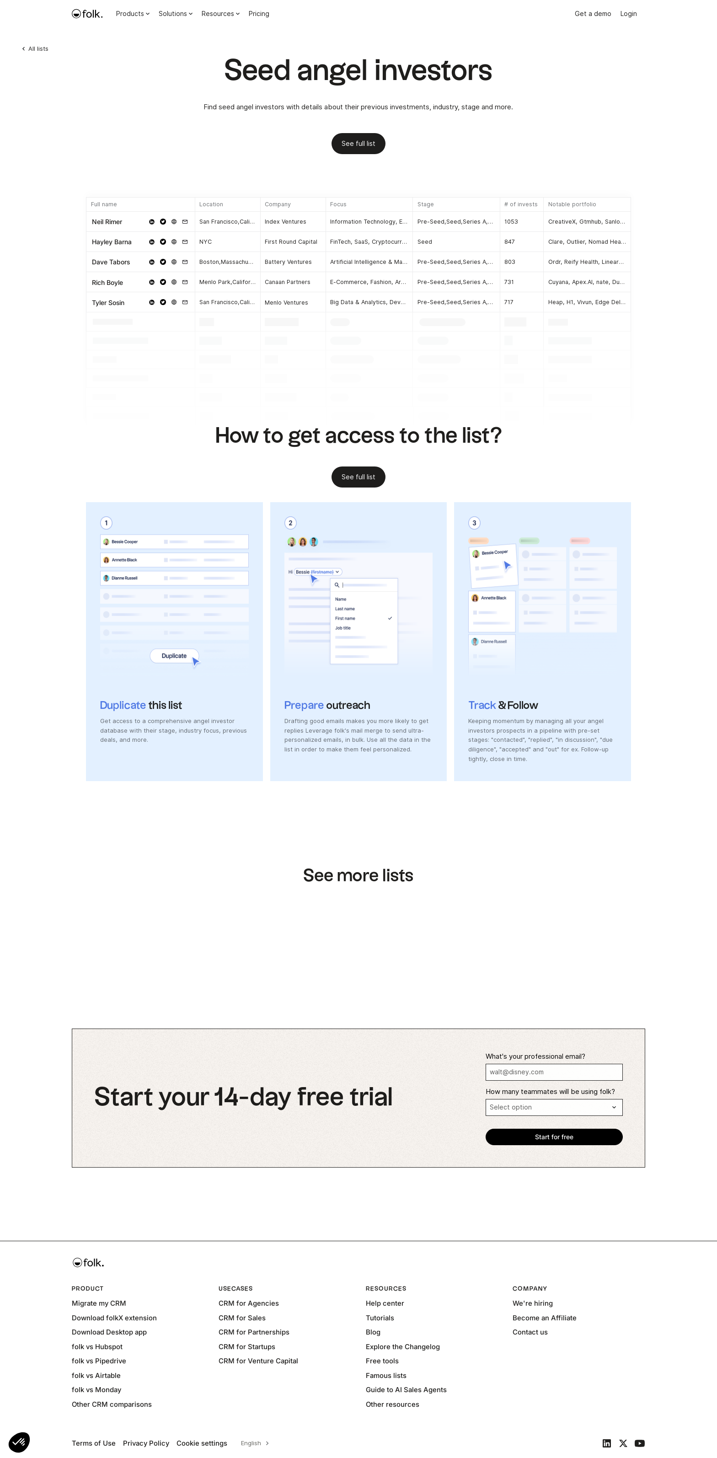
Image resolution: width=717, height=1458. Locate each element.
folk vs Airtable (96, 1375)
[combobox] (253, 1443)
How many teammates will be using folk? (550, 1092)
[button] (19, 1442)
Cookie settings (202, 1443)
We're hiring (533, 1303)
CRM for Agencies (249, 1303)
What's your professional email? (535, 1056)
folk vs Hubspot (97, 1346)
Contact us (530, 1332)
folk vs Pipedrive (99, 1360)
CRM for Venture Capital (258, 1360)
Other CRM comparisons (112, 1404)
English (251, 1443)
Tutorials (380, 1317)
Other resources (392, 1404)
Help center (385, 1303)
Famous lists (386, 1375)
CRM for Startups (247, 1346)
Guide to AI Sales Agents (406, 1389)
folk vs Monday (96, 1389)
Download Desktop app (109, 1332)
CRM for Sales (242, 1317)
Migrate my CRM (99, 1303)
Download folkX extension (114, 1317)
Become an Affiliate (545, 1317)
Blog (373, 1332)
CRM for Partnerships (254, 1332)
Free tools (382, 1360)
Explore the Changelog (403, 1346)
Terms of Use (94, 1443)
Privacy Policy (146, 1443)
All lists (38, 48)
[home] (87, 13)
